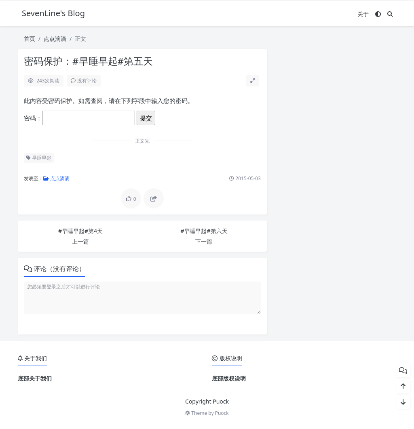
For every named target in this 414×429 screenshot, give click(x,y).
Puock (222, 413)
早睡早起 (38, 157)
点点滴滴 (55, 38)
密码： (79, 118)
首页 (29, 38)
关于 (363, 14)
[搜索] (390, 14)
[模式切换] (378, 14)
